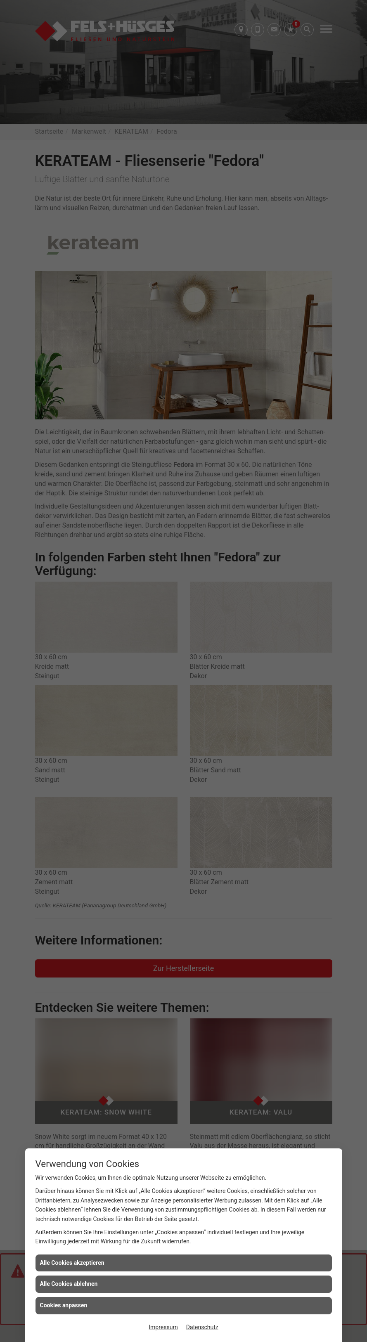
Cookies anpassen (64, 1305)
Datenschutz (202, 1327)
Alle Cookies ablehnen (69, 1283)
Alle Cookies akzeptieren (72, 1262)
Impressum (163, 1327)
